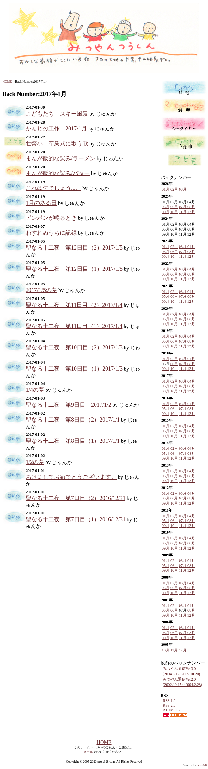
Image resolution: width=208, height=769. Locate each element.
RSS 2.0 (169, 705)
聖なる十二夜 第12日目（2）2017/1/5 (74, 248)
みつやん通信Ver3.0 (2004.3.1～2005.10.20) (181, 671)
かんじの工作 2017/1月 (56, 128)
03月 (183, 189)
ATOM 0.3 (171, 710)
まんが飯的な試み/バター (58, 173)
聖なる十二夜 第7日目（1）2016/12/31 (75, 519)
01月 (165, 189)
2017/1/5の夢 (41, 290)
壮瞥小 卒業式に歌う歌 (57, 143)
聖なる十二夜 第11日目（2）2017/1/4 (74, 305)
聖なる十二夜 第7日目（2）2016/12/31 (75, 498)
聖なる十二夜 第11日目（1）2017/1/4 (74, 326)
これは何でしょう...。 (53, 188)
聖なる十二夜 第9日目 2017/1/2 (68, 405)
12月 (191, 212)
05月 (165, 207)
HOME (7, 81)
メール (88, 751)
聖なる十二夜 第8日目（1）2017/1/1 (73, 441)
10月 (174, 212)
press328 (202, 764)
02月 (174, 189)
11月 (183, 212)
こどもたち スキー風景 (57, 114)
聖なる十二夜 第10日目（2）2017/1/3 (74, 347)
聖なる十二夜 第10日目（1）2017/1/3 (74, 368)
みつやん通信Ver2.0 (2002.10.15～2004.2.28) (182, 682)
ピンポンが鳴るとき (51, 218)
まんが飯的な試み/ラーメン (60, 158)
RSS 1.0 (169, 700)
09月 (165, 212)
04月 (191, 247)
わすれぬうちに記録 (51, 233)
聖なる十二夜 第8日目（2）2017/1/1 (73, 419)
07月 (183, 207)
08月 (191, 207)
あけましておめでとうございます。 (71, 477)
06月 (174, 207)
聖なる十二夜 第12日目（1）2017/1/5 (74, 269)
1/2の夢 (35, 462)
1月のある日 (41, 203)
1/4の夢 (35, 390)
